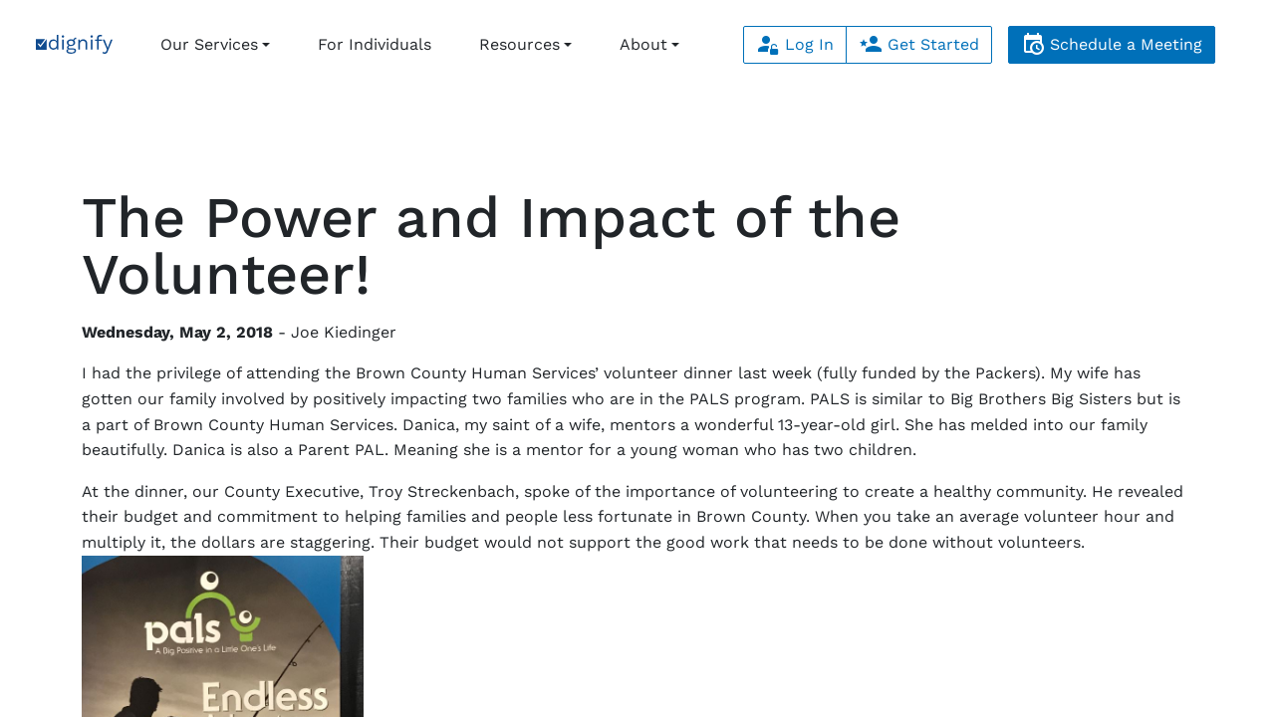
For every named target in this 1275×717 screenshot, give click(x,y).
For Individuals (374, 44)
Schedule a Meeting (1111, 44)
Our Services (209, 44)
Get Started (919, 44)
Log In (795, 44)
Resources (519, 44)
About (643, 44)
